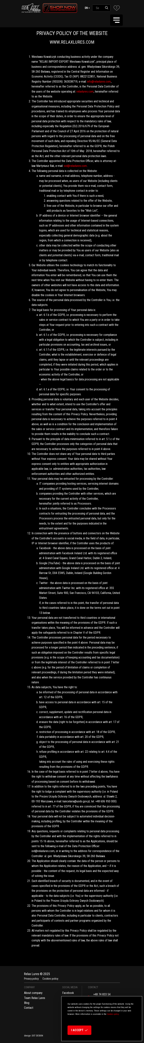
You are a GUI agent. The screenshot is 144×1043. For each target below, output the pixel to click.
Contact (28, 1008)
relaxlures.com (85, 91)
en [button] (86, 7)
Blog (26, 1003)
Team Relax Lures (34, 998)
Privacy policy (31, 978)
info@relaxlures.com (99, 81)
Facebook (68, 993)
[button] (117, 8)
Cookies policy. (113, 1014)
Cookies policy (50, 978)
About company (33, 993)
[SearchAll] (97, 8)
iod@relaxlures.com (75, 166)
